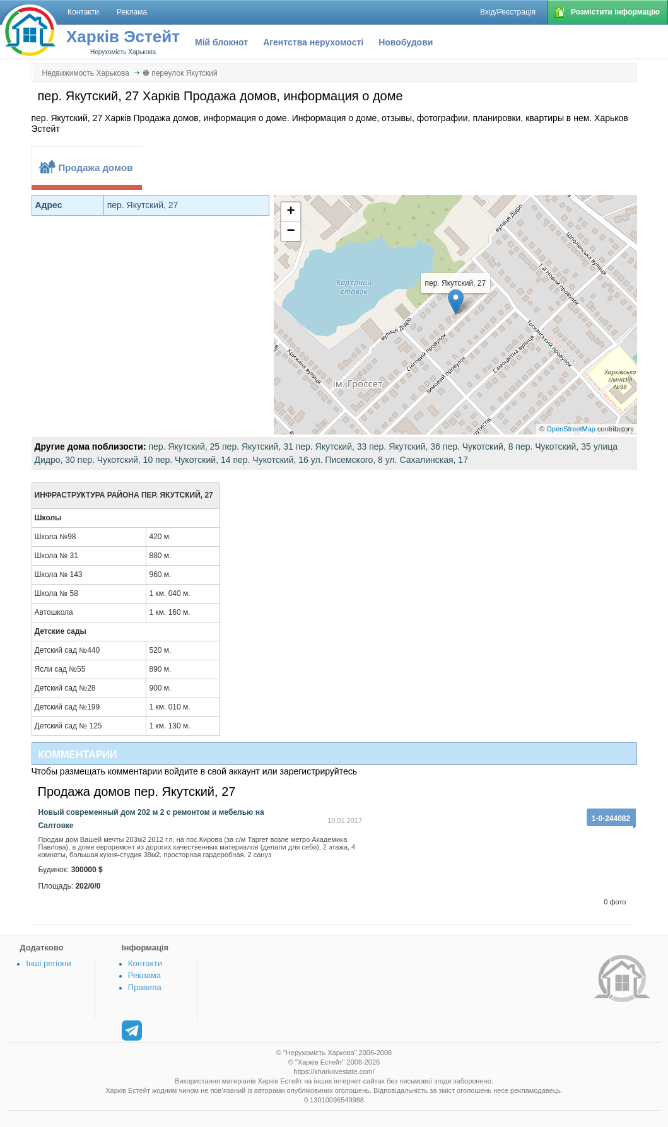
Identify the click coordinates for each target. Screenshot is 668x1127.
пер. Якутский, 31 (257, 446)
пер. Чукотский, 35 (552, 446)
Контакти (145, 963)
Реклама (144, 975)
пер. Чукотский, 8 (478, 446)
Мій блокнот (221, 42)
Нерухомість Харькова (123, 52)
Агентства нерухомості (313, 42)
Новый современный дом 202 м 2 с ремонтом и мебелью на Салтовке (151, 819)
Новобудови (405, 42)
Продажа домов (96, 167)
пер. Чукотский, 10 (115, 460)
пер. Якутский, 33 (331, 446)
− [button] (290, 231)
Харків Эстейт (123, 36)
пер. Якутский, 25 (184, 446)
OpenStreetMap (570, 429)
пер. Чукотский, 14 (192, 460)
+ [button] (290, 211)
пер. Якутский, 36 (404, 446)
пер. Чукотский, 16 (270, 460)
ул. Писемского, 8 (347, 460)
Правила (144, 987)
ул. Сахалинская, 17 (426, 460)
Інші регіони (48, 963)
